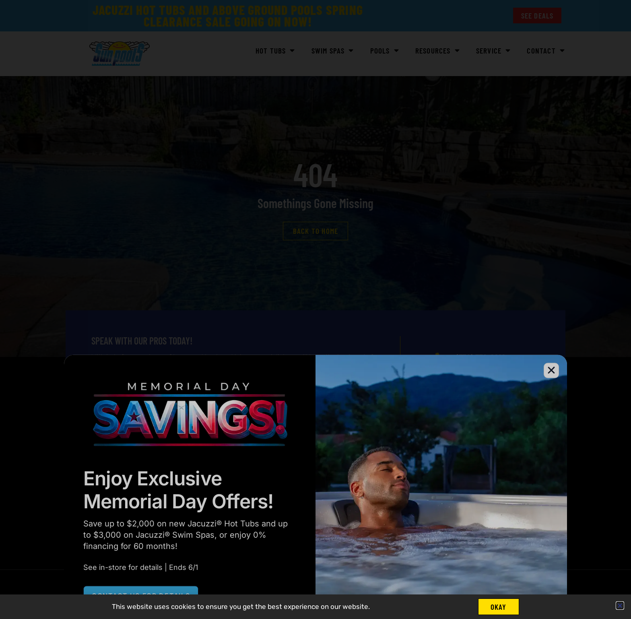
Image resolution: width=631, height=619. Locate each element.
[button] (620, 605)
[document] (315, 309)
